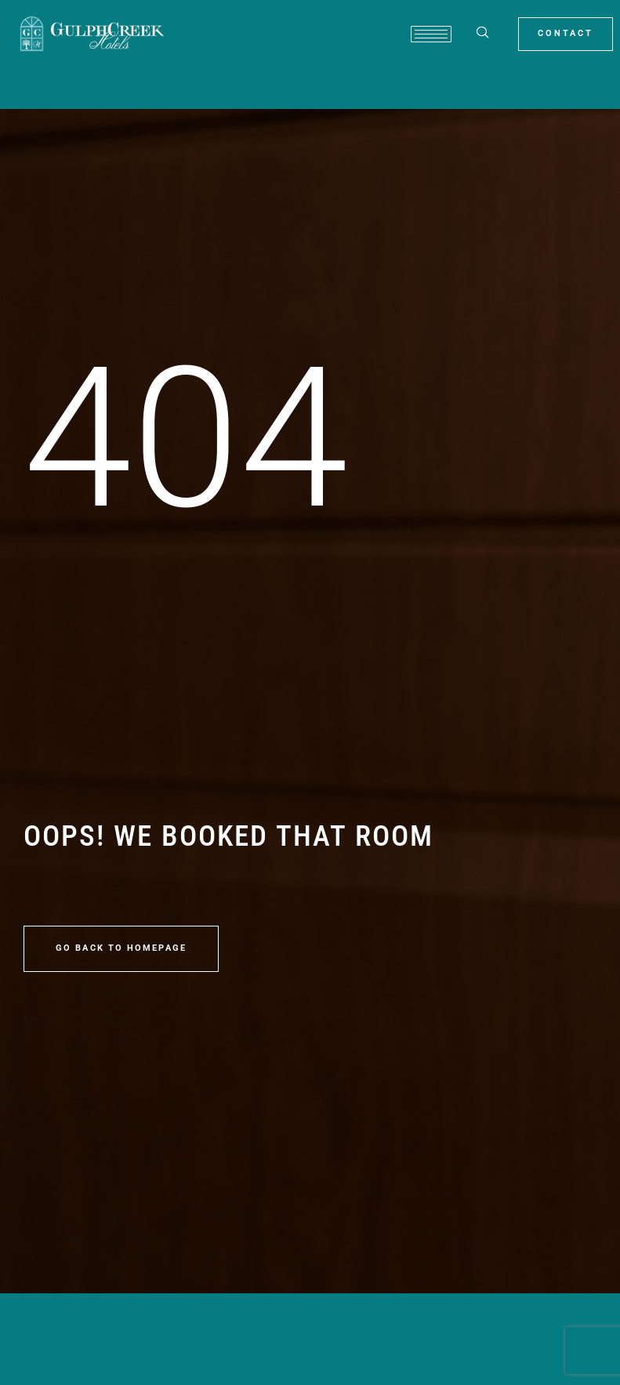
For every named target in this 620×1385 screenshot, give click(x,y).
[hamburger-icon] (431, 34)
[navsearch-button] (483, 33)
